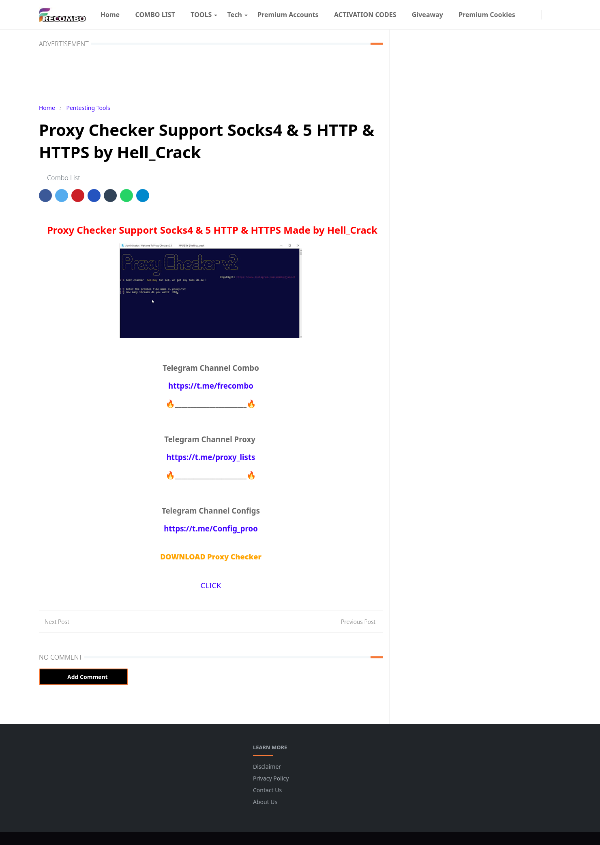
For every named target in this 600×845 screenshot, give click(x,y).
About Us (265, 802)
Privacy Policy (271, 778)
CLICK (210, 585)
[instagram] (535, 14)
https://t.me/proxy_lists (211, 457)
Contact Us (267, 790)
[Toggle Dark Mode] (547, 14)
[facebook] (527, 14)
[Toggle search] (556, 14)
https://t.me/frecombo (210, 386)
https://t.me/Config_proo (211, 528)
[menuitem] (110, 14)
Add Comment (83, 677)
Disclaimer (267, 766)
